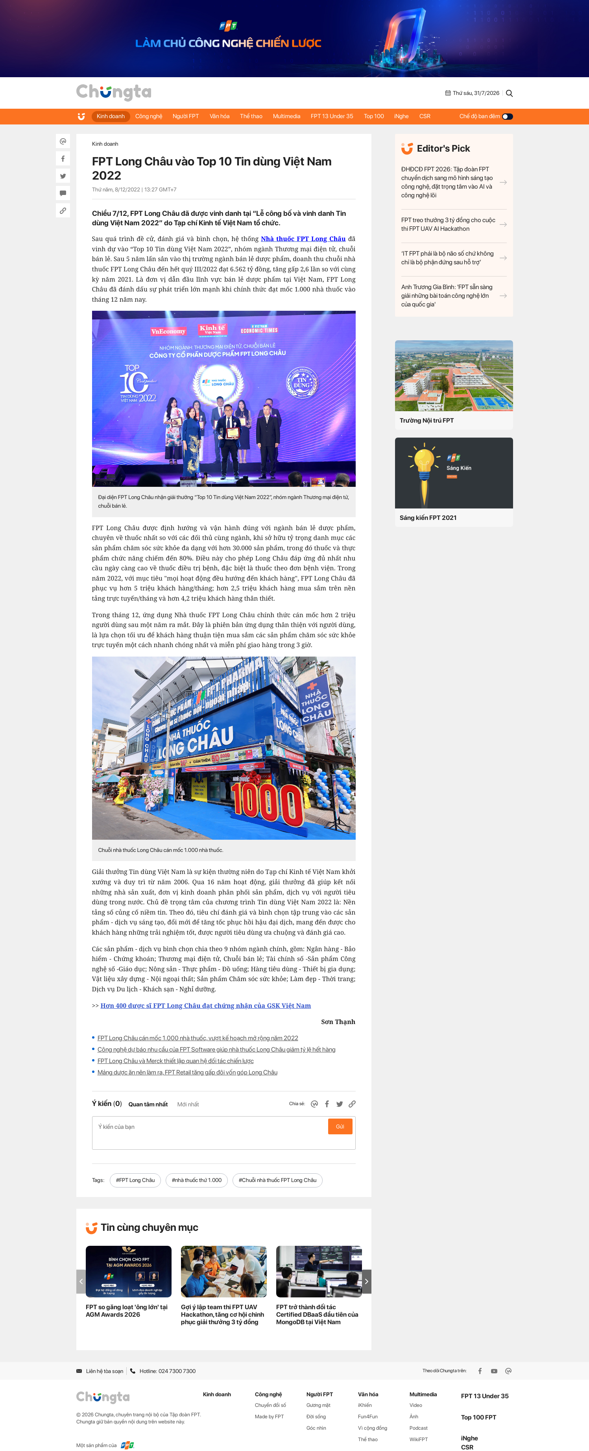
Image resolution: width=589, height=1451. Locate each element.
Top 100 (384, 116)
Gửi (340, 1126)
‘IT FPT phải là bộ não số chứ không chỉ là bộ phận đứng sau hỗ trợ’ (454, 258)
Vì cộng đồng (372, 1415)
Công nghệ (150, 116)
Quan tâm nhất (148, 1104)
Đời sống (316, 1404)
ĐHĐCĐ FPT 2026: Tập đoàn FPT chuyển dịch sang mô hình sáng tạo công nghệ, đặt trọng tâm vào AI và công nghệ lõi (454, 182)
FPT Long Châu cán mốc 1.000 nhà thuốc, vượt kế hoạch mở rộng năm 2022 (198, 1038)
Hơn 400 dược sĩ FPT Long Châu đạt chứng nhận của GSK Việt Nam (206, 1005)
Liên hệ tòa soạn (99, 1358)
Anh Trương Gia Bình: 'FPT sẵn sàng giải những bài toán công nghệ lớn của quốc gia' (454, 295)
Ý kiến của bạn (223, 1126)
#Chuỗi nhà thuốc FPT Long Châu (277, 1167)
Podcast (419, 1415)
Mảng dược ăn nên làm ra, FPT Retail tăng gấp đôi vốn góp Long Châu (187, 1072)
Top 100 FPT (479, 1404)
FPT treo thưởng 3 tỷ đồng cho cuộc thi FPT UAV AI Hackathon (454, 224)
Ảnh (414, 1404)
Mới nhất (188, 1104)
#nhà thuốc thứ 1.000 (197, 1167)
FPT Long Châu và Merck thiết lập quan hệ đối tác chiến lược (176, 1061)
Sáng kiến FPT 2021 (428, 517)
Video (416, 1392)
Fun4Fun (368, 1404)
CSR (437, 116)
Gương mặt (319, 1392)
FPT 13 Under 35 (341, 116)
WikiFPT (419, 1427)
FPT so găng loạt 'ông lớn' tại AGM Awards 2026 (127, 1298)
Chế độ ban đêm (486, 116)
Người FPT (189, 116)
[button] (366, 1269)
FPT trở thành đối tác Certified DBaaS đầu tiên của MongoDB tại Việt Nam (317, 1302)
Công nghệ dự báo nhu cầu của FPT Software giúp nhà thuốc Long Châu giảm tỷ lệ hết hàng (217, 1049)
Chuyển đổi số (270, 1392)
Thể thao (257, 116)
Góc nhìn (316, 1415)
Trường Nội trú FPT (427, 420)
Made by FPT (269, 1404)
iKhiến (365, 1392)
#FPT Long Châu (135, 1167)
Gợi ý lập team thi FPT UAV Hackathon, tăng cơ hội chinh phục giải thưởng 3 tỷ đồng (222, 1302)
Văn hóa (224, 116)
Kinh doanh (112, 116)
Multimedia (294, 116)
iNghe (413, 116)
